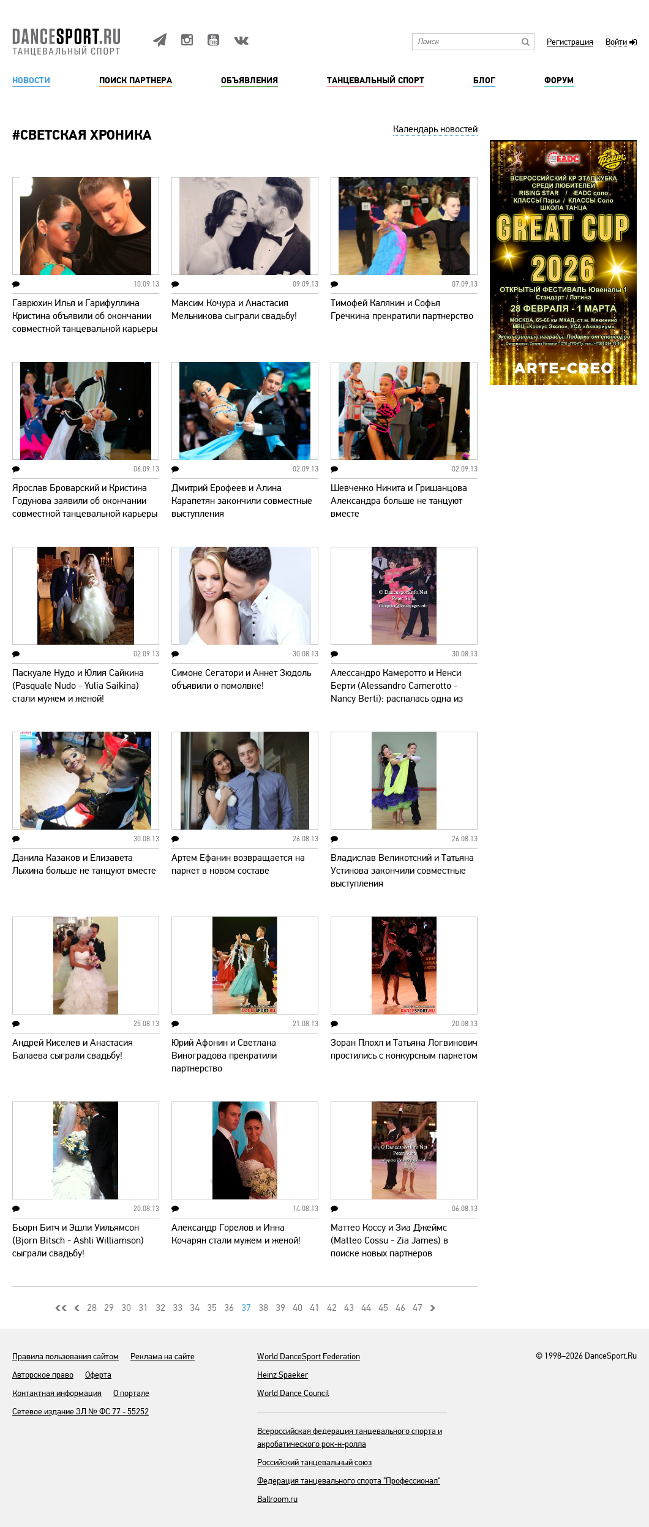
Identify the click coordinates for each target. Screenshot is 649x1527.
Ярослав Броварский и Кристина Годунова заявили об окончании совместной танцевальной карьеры (84, 501)
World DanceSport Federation (308, 1356)
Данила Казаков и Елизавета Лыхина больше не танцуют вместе (84, 864)
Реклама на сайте (162, 1356)
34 (195, 1307)
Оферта (98, 1375)
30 (126, 1307)
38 (263, 1307)
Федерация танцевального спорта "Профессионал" (348, 1481)
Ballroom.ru (277, 1499)
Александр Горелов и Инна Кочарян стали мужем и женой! (236, 1234)
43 (349, 1307)
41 (315, 1307)
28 (92, 1307)
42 (332, 1307)
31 (143, 1307)
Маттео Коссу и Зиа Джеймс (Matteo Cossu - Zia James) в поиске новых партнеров (389, 1240)
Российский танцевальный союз (314, 1462)
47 (417, 1307)
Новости (31, 80)
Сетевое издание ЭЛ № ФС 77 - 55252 (80, 1411)
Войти (616, 42)
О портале (131, 1393)
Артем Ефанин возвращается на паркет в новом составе (238, 864)
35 (212, 1307)
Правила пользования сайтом (65, 1356)
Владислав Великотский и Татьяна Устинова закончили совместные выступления (402, 871)
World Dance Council (293, 1393)
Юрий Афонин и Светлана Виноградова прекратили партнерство (224, 1056)
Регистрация (570, 42)
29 (109, 1307)
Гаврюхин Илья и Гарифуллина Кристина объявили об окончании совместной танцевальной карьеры (84, 316)
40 (297, 1307)
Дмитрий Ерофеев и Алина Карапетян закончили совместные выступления (241, 501)
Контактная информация (57, 1393)
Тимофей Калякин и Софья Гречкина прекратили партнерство (402, 309)
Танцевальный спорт (375, 80)
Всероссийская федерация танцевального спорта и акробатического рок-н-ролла (349, 1437)
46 (400, 1307)
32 (160, 1307)
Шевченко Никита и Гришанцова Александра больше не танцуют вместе (399, 501)
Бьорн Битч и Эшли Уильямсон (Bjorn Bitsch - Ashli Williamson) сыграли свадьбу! (78, 1240)
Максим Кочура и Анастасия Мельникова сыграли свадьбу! (234, 309)
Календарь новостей (435, 129)
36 (229, 1307)
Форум (559, 80)
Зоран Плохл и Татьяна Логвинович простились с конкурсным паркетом (404, 1049)
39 (280, 1307)
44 (366, 1307)
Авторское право (42, 1375)
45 (383, 1307)
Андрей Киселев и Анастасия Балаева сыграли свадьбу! (72, 1049)
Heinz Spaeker (282, 1375)
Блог (484, 80)
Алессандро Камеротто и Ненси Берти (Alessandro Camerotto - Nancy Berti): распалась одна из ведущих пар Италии (397, 692)
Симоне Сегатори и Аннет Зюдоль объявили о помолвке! (241, 679)
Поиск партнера (135, 80)
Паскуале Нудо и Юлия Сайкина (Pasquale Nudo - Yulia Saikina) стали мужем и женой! (78, 686)
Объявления (249, 80)
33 (177, 1307)
